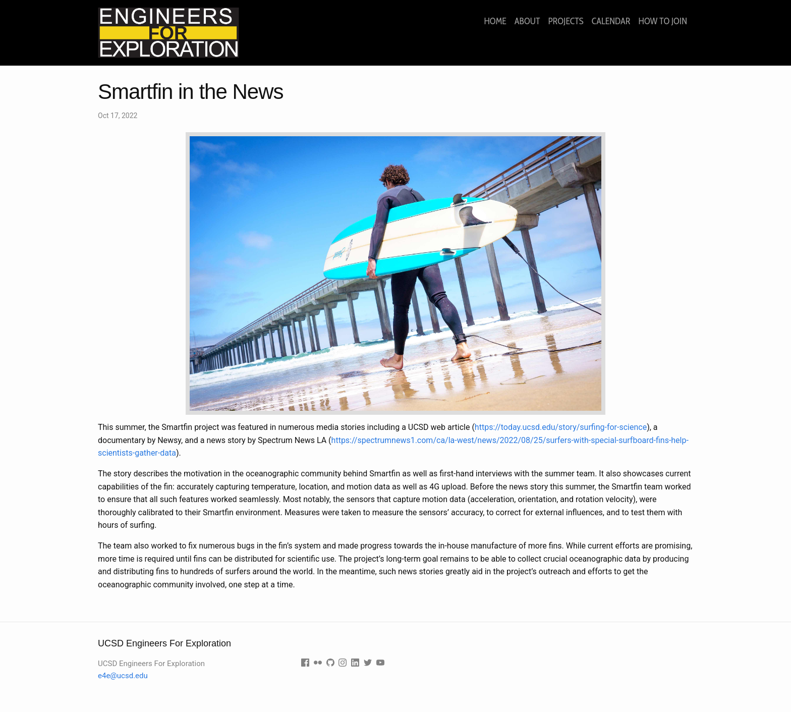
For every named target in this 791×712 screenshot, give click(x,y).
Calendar (611, 21)
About (527, 21)
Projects (565, 21)
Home (495, 21)
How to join (663, 21)
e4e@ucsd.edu (123, 675)
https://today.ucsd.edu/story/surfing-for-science (561, 427)
